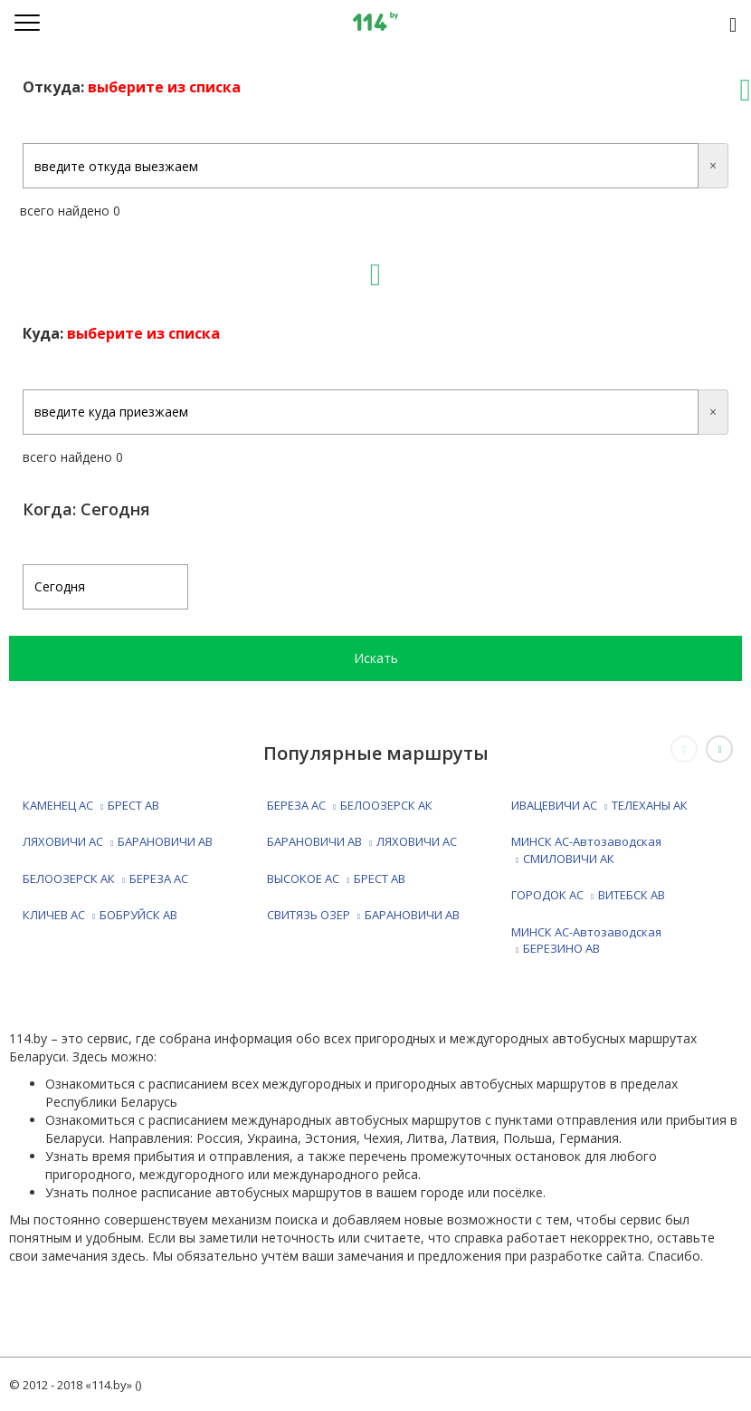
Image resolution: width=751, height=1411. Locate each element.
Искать (376, 658)
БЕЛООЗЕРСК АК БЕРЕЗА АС (105, 878)
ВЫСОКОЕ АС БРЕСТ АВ (336, 878)
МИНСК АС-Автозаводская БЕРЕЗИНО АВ (586, 940)
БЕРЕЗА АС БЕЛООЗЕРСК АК (350, 805)
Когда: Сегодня (86, 509)
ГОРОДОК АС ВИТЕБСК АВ (588, 895)
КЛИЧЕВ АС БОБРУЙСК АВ (100, 915)
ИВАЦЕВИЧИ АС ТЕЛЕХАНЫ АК (599, 805)
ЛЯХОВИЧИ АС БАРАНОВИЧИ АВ (118, 841)
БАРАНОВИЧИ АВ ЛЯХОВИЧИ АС (362, 841)
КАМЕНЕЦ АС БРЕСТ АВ (91, 805)
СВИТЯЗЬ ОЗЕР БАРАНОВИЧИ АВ (363, 915)
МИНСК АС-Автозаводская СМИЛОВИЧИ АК (586, 850)
